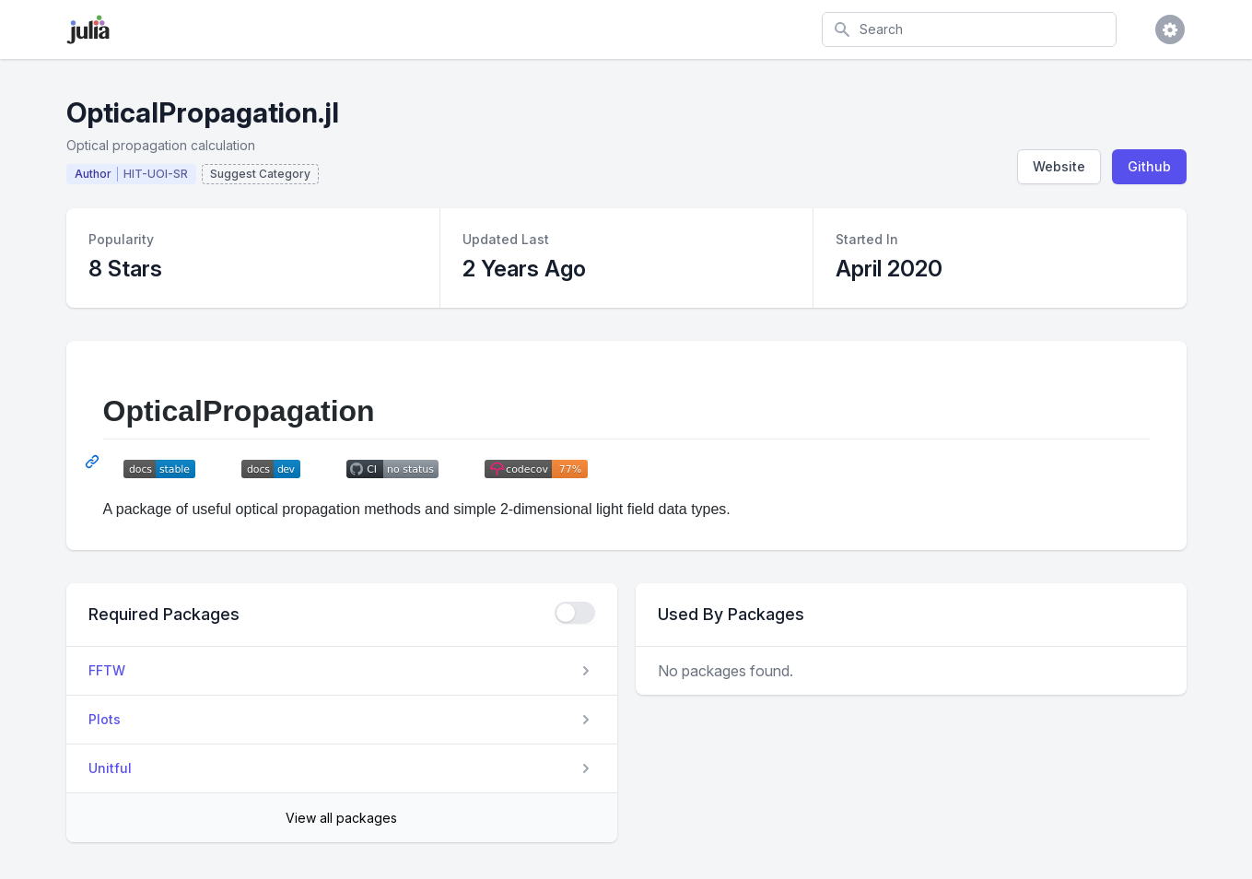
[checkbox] (575, 613)
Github (1149, 166)
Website (1059, 166)
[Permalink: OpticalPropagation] (94, 461)
